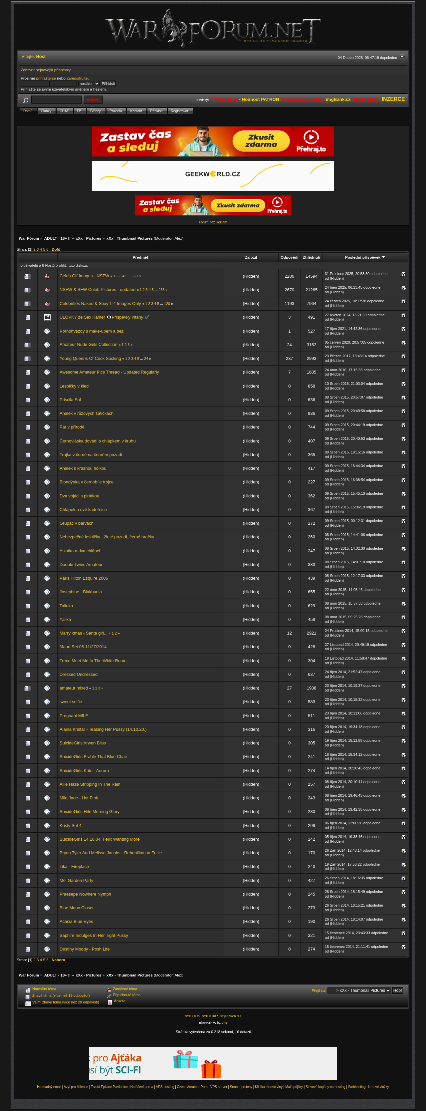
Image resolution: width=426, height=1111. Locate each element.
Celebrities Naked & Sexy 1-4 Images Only (100, 303)
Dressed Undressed (79, 674)
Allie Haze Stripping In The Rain (90, 784)
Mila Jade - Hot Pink (79, 797)
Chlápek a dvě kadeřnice (83, 509)
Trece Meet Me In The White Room (93, 660)
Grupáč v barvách (77, 523)
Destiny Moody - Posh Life (85, 949)
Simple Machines (230, 1016)
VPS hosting (165, 1087)
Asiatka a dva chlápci (80, 550)
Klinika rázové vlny (269, 1087)
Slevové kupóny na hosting (325, 1087)
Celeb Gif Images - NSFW (84, 275)
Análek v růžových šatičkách (86, 413)
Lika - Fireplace (74, 866)
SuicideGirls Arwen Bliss (83, 742)
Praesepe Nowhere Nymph (85, 894)
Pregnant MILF (74, 715)
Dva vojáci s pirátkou (79, 495)
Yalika (65, 619)
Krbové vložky (378, 1087)
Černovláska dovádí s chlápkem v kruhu (98, 440)
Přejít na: (319, 990)
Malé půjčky (294, 1087)
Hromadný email (49, 1087)
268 (162, 290)
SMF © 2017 (210, 1016)
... (130, 276)
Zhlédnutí (311, 257)
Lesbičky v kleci (75, 386)
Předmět (140, 257)
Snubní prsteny (241, 1087)
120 (167, 304)
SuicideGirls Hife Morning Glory (89, 811)
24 (146, 359)
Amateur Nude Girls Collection (88, 344)
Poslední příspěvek (365, 257)
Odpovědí (290, 257)
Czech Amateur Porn (192, 1087)
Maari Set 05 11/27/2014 (83, 646)
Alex (178, 238)
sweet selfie (71, 701)
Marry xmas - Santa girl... (83, 633)
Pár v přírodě (72, 426)
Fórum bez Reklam (213, 222)
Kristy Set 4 (71, 825)
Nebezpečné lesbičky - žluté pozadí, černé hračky (107, 536)
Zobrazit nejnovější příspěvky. (46, 70)
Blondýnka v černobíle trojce (86, 481)
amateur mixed (74, 688)
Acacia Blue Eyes (76, 921)
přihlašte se (46, 78)
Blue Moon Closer (77, 907)
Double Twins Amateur (81, 564)
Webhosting (357, 1087)
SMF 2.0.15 (192, 1016)
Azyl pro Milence (76, 1087)
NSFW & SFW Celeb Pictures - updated (97, 289)
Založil (251, 257)
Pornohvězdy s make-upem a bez (91, 331)
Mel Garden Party (76, 880)
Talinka (66, 605)
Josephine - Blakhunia (81, 591)
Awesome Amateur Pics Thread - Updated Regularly (109, 372)
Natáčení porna (141, 1087)
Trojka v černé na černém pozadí (91, 454)
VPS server (218, 1087)
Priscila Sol (70, 399)
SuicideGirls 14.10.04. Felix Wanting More (100, 839)
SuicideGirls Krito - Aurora (84, 770)
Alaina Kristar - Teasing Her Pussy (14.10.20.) (103, 729)
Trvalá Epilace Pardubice (109, 1087)
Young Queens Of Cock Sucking (90, 358)
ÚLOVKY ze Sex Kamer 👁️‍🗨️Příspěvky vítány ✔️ (105, 317)
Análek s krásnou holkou (83, 468)
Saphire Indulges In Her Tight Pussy (94, 935)
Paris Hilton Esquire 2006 (84, 578)
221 (135, 276)
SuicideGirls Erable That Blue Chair (93, 756)
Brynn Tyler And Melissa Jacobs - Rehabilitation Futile (111, 852)
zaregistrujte (77, 78)
